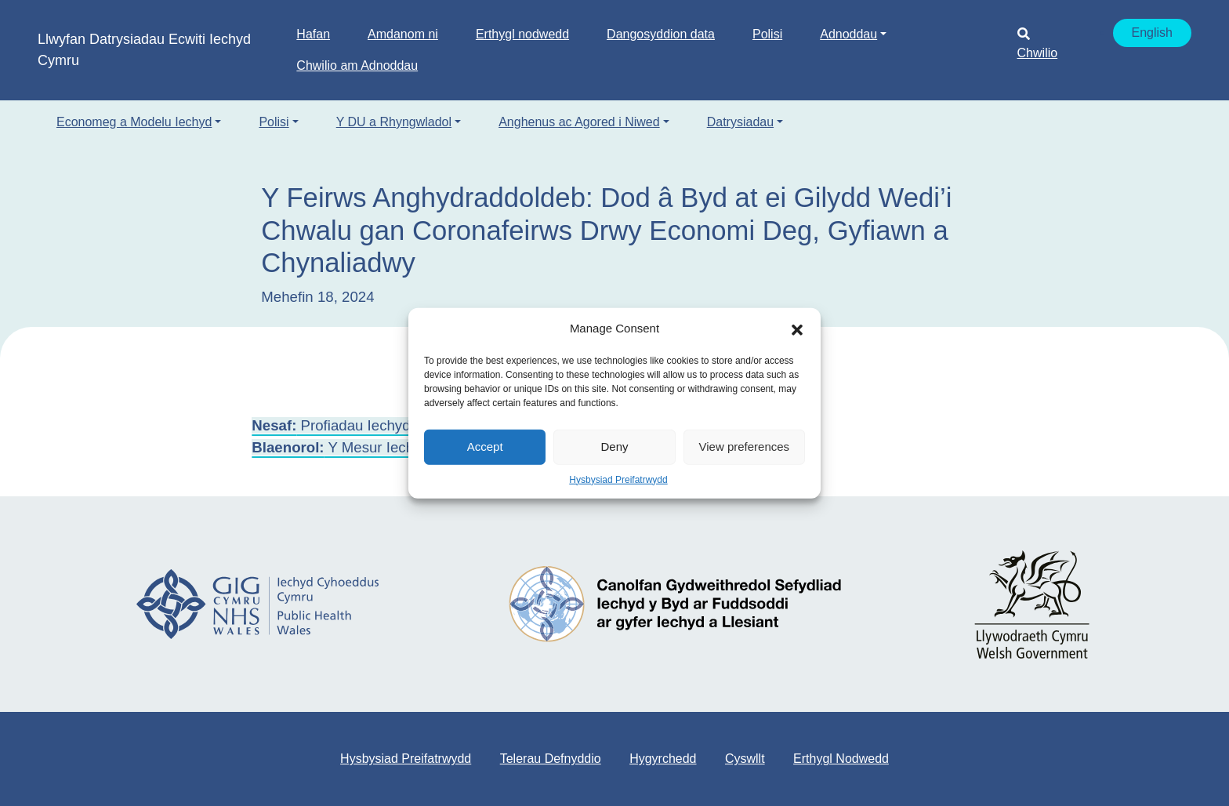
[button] (797, 328)
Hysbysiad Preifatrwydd (618, 479)
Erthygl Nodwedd (841, 758)
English (1152, 32)
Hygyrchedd (662, 758)
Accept (485, 446)
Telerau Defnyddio (550, 758)
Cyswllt (745, 758)
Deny (614, 446)
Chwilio (1037, 43)
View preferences (744, 446)
